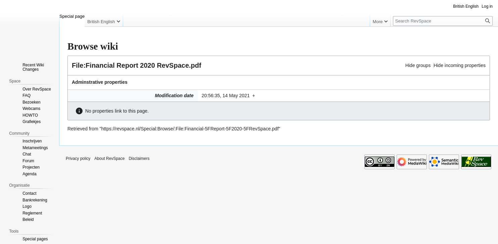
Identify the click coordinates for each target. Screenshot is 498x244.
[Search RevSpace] (443, 21)
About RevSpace (109, 158)
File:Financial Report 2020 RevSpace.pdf (136, 65)
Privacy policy (78, 158)
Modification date (174, 95)
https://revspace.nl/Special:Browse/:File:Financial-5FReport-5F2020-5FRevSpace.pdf (190, 128)
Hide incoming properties (460, 65)
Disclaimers (139, 158)
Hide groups (418, 65)
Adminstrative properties (100, 82)
